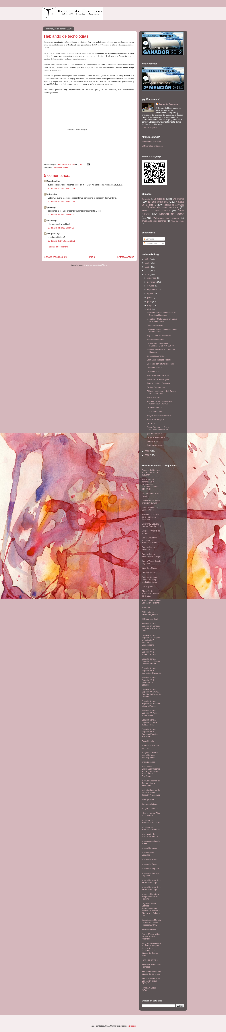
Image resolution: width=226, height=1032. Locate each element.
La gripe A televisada (156, 437)
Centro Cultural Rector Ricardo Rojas (151, 555)
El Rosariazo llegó (150, 619)
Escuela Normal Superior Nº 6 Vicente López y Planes (151, 703)
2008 (147, 455)
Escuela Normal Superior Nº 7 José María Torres (150, 713)
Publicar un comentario (58, 247)
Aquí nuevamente (155, 445)
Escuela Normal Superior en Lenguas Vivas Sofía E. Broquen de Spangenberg (151, 640)
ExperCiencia (148, 741)
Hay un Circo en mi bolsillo (159, 335)
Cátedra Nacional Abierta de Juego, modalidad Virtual (150, 579)
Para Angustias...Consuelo (158, 383)
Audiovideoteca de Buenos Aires (150, 508)
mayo (150, 305)
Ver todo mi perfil (149, 127)
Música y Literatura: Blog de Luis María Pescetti (150, 896)
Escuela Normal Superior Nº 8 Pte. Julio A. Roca (150, 722)
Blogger (132, 1026)
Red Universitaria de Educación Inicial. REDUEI (151, 980)
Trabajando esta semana (166, 218)
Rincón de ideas (60, 167)
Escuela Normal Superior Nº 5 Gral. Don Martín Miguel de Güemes (151, 693)
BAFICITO (151, 423)
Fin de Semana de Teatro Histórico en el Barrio (158, 428)
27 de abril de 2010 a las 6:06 (61, 228)
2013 (147, 263)
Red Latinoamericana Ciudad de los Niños (151, 972)
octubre (151, 286)
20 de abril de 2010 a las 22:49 (61, 201)
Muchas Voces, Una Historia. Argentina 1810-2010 (160, 402)
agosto (150, 294)
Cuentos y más (148, 572)
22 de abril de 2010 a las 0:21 (61, 215)
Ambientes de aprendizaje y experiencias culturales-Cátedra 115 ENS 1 (150, 484)
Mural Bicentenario (155, 339)
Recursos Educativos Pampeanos (151, 965)
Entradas (149, 239)
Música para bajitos (155, 419)
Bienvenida (146, 199)
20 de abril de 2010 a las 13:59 (61, 188)
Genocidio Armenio (155, 356)
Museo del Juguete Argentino (150, 874)
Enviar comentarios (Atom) (95, 265)
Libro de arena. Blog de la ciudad (151, 814)
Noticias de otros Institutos (162, 207)
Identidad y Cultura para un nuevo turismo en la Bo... (162, 320)
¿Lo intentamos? (154, 433)
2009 (147, 451)
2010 (147, 274)
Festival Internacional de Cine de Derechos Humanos (161, 313)
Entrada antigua (125, 257)
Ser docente (152, 441)
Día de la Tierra (154, 371)
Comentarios (150, 243)
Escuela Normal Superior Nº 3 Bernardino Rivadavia (151, 670)
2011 (147, 271)
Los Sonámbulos (154, 411)
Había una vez (153, 397)
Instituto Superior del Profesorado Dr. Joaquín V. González (151, 792)
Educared (146, 607)
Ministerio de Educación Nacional (151, 828)
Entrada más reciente (55, 257)
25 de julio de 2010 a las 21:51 (61, 241)
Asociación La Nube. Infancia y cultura (151, 501)
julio (149, 297)
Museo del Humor (150, 859)
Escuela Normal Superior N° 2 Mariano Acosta (149, 651)
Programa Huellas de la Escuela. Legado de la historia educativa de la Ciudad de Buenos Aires (151, 949)
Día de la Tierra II (154, 368)
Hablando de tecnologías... (159, 379)
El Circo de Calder (155, 325)
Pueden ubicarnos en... (152, 141)
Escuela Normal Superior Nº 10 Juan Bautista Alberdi (151, 661)
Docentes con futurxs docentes (160, 364)
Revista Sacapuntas (156, 387)
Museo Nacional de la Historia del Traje (151, 881)
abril (149, 309)
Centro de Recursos (168, 104)
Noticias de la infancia (174, 205)
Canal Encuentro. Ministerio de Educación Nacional (151, 540)
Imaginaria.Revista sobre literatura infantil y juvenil (150, 754)
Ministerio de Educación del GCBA (151, 821)
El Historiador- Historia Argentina (150, 613)
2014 (147, 259)
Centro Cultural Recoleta (148, 548)
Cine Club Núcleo (149, 568)
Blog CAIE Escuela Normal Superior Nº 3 (151, 525)
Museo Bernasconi (150, 848)
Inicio (92, 257)
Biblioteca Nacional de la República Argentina (150, 516)
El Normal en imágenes (152, 146)
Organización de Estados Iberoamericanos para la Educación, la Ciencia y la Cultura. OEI (151, 909)
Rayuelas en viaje (150, 960)
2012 (147, 267)
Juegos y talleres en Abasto (159, 415)
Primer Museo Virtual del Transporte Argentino (151, 936)
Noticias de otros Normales (156, 210)
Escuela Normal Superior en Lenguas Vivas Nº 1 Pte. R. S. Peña (151, 627)
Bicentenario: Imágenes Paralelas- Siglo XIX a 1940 (160, 344)
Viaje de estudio (177, 221)
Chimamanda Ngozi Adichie (159, 360)
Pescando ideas (149, 929)
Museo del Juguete (150, 868)
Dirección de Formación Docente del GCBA (150, 593)
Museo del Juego (149, 864)
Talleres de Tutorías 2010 (158, 375)
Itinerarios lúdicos (149, 804)
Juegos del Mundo (150, 808)
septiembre (152, 289)
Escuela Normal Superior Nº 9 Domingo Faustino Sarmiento (150, 733)
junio (149, 301)
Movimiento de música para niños (150, 835)
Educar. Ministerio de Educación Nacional (151, 601)
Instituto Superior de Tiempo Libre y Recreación (151, 783)
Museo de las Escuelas (148, 853)
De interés (178, 199)
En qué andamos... (158, 201)
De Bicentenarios (154, 407)
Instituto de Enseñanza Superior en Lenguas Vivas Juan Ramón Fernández (151, 771)
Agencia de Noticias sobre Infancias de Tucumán (151, 472)
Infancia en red (148, 762)
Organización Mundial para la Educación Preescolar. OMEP (151, 922)
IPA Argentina (148, 799)
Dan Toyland (147, 586)
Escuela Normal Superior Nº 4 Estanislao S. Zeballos (149, 681)
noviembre (152, 282)
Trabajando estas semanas (154, 221)
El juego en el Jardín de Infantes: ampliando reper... (161, 392)
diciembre (152, 278)
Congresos (159, 199)
